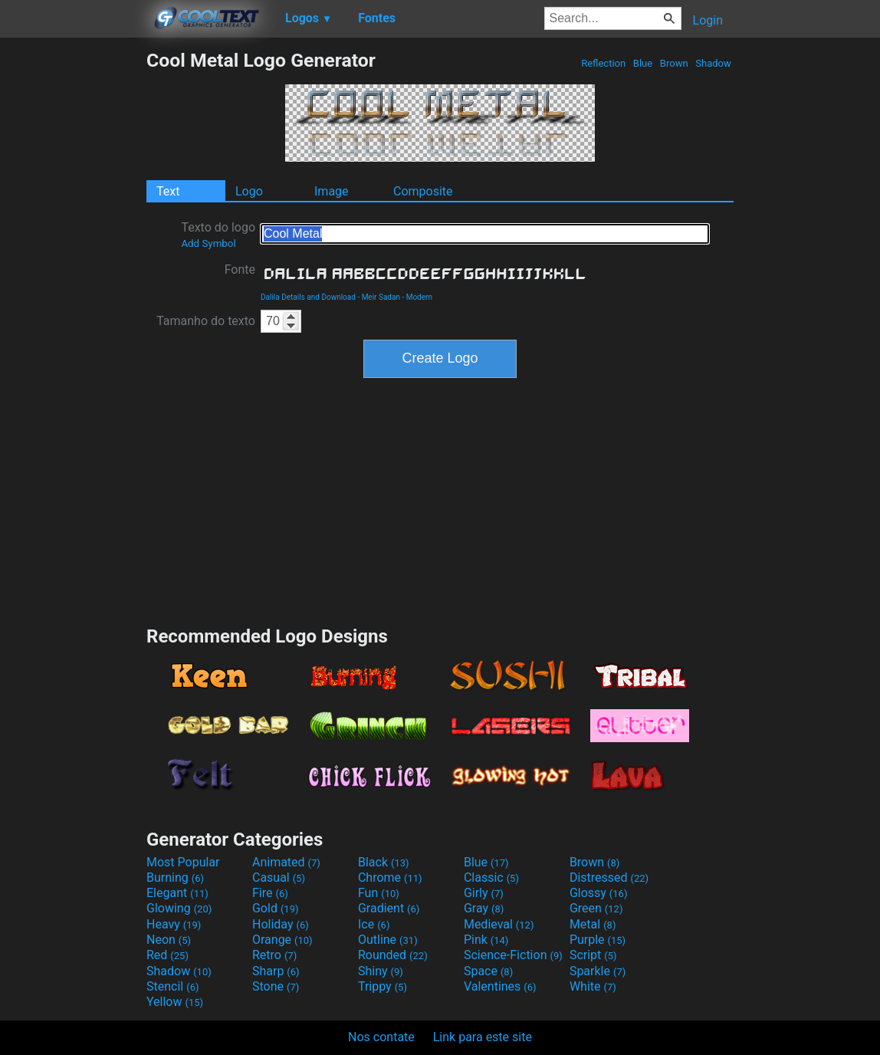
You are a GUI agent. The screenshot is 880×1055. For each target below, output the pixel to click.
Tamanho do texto (205, 321)
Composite (423, 191)
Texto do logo (218, 234)
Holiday (280, 924)
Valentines (500, 986)
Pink (486, 939)
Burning (175, 877)
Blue (643, 63)
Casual (278, 877)
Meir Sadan (381, 297)
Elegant (177, 893)
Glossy (599, 893)
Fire (270, 893)
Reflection (603, 63)
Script (593, 955)
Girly (484, 893)
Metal (593, 924)
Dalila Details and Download (308, 297)
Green (596, 908)
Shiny (380, 971)
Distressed (609, 877)
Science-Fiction (513, 955)
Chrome (390, 877)
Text (167, 191)
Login (708, 20)
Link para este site (482, 1037)
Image (331, 191)
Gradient (388, 908)
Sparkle (598, 971)
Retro (274, 955)
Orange (282, 939)
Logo (249, 191)
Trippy (382, 986)
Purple (598, 939)
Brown (674, 63)
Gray (484, 908)
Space (488, 971)
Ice (373, 924)
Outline (388, 939)
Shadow (713, 63)
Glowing (179, 908)
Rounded (393, 955)
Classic (491, 877)
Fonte (240, 269)
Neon (168, 939)
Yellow (174, 1001)
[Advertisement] (72, 279)
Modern (419, 297)
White (593, 986)
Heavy (173, 924)
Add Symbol (208, 243)
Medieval (499, 924)
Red (167, 955)
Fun (378, 893)
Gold (275, 908)
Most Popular (183, 862)
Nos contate (381, 1037)
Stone (275, 986)
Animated (286, 862)
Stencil (172, 986)
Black (383, 862)
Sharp (276, 971)
